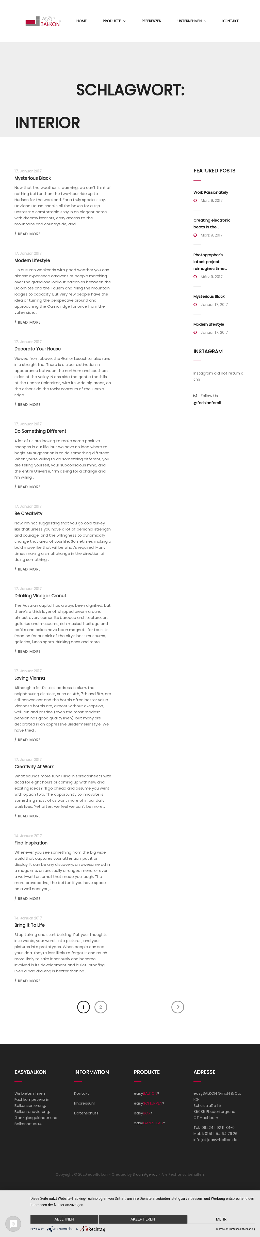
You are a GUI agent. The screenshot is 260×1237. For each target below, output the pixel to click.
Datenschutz (86, 1113)
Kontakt (230, 21)
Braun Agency (145, 1174)
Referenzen (151, 21)
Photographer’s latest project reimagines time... (210, 261)
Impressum (84, 1103)
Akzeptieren (143, 1219)
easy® (146, 1093)
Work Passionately (210, 192)
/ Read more (27, 234)
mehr (221, 1219)
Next (177, 1007)
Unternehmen (189, 21)
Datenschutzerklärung (242, 1229)
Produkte (112, 21)
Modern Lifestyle (208, 324)
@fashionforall (207, 402)
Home (81, 21)
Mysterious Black (208, 296)
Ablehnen (63, 1219)
